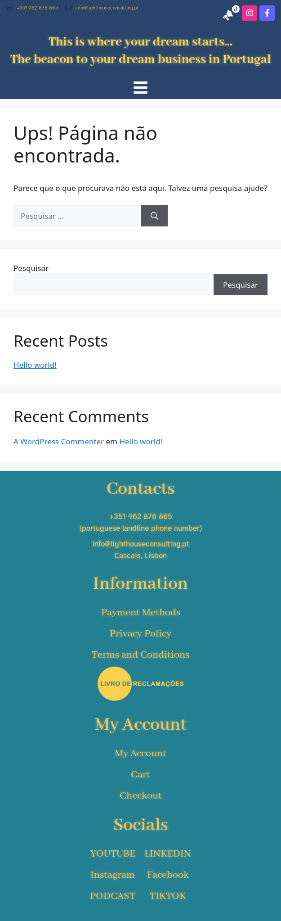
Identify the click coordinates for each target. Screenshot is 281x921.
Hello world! (35, 365)
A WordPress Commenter (58, 441)
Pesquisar (31, 268)
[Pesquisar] (154, 216)
